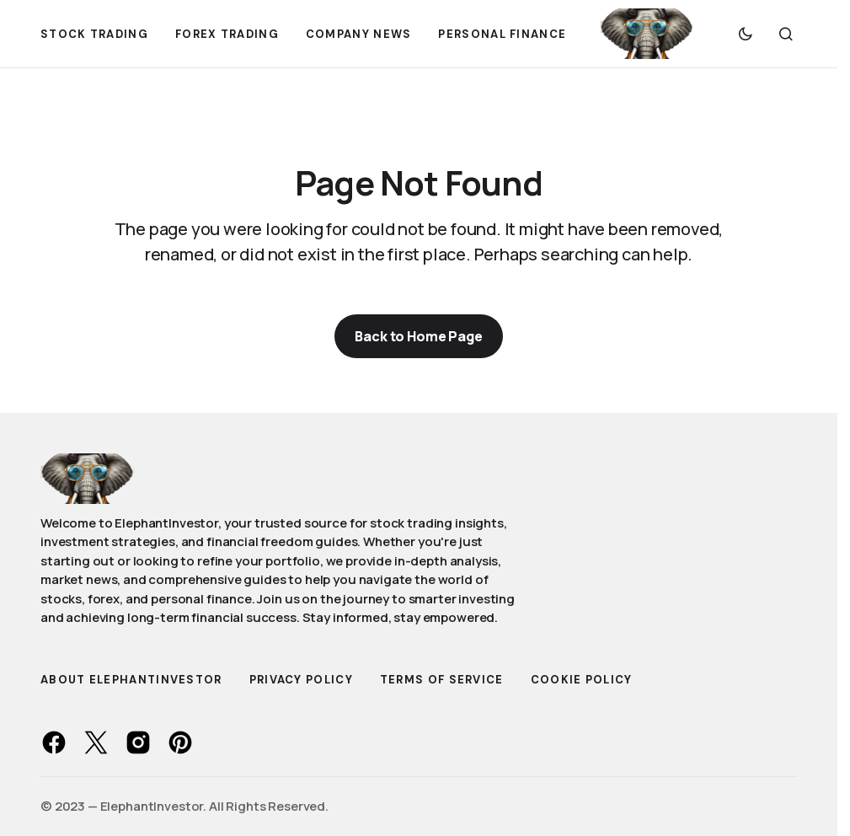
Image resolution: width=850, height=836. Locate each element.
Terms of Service (442, 680)
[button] (745, 34)
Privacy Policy (301, 680)
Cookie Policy (582, 680)
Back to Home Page (418, 336)
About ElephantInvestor (131, 680)
